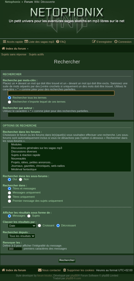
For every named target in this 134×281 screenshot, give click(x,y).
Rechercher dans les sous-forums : (26, 176)
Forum (28, 2)
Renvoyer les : (12, 242)
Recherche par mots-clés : (20, 80)
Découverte (48, 2)
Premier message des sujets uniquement (35, 200)
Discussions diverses (69, 151)
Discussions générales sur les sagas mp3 (69, 148)
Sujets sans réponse (13, 54)
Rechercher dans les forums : (22, 131)
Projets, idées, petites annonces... (69, 162)
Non (24, 179)
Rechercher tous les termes (27, 97)
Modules (69, 144)
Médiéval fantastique (69, 169)
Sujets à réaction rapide (69, 155)
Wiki (37, 2)
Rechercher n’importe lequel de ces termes (36, 101)
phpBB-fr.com (73, 278)
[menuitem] (39, 42)
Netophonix (12, 2)
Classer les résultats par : (20, 221)
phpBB (74, 275)
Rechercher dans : (15, 185)
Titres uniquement (21, 196)
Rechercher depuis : (16, 232)
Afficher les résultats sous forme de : (27, 212)
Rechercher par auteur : (18, 107)
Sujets (33, 215)
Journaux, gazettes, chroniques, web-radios (69, 166)
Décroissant (66, 225)
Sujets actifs (36, 54)
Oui (12, 179)
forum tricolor (44, 275)
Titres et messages (22, 188)
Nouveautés (69, 158)
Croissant (46, 225)
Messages (16, 215)
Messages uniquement (24, 192)
